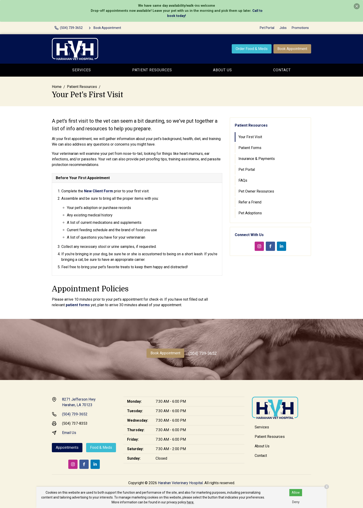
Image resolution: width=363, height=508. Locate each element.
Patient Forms (249, 148)
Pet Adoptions (250, 213)
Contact (282, 70)
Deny (296, 502)
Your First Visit (250, 137)
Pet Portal (267, 28)
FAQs (242, 180)
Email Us (69, 432)
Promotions (300, 28)
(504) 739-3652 (202, 353)
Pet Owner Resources (256, 191)
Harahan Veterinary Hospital (180, 483)
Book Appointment (292, 49)
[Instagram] (259, 246)
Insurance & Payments (256, 158)
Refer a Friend (249, 202)
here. (190, 502)
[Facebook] (270, 246)
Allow (296, 492)
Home (57, 86)
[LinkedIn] (281, 246)
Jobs (283, 28)
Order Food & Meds (252, 49)
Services (81, 70)
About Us (222, 70)
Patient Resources (152, 70)
